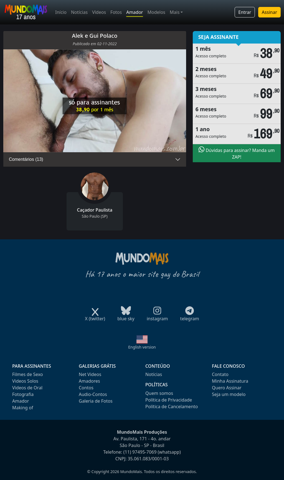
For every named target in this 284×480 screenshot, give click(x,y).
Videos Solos (25, 381)
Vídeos (99, 12)
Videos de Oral (27, 388)
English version (142, 347)
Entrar (244, 12)
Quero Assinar (227, 388)
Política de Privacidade (168, 400)
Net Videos (90, 374)
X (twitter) (95, 317)
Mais (174, 12)
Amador (134, 12)
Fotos (116, 12)
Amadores (89, 381)
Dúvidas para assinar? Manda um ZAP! (237, 153)
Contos (86, 388)
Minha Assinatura (230, 381)
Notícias (79, 12)
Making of (22, 408)
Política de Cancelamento (171, 406)
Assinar (269, 12)
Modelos (156, 12)
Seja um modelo (228, 394)
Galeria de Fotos (96, 401)
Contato (220, 374)
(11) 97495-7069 (140, 452)
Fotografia (23, 394)
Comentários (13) (26, 159)
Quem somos (159, 393)
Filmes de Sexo (27, 374)
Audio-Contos (93, 394)
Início (61, 12)
